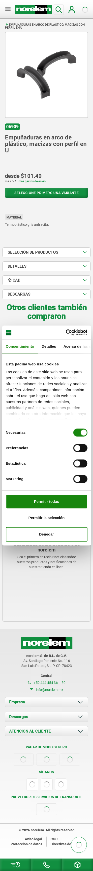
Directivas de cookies (67, 844)
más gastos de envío (32, 181)
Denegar (46, 534)
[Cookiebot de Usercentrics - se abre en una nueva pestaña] (66, 332)
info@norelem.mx (46, 690)
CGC (54, 839)
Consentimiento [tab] (20, 346)
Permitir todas (46, 501)
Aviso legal (33, 839)
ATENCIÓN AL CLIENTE (30, 731)
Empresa (17, 702)
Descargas (18, 716)
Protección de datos (26, 844)
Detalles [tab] (49, 346)
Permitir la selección (47, 518)
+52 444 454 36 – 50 (46, 683)
